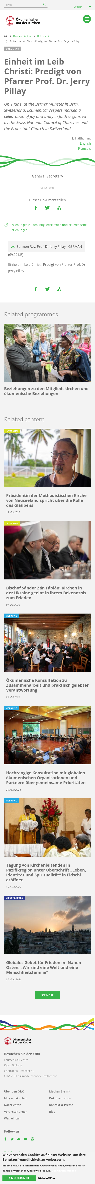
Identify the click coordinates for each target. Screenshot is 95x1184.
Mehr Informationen (63, 1170)
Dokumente (43, 36)
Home (5, 36)
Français (84, 148)
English (85, 143)
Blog (52, 1112)
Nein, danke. (46, 1177)
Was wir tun (12, 1118)
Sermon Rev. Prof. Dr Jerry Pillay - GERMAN (49, 246)
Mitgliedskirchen (15, 1098)
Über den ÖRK (14, 1091)
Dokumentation (22, 36)
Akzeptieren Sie (19, 1178)
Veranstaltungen (15, 1112)
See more (47, 995)
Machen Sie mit (60, 1091)
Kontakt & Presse (61, 1105)
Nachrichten (12, 1105)
